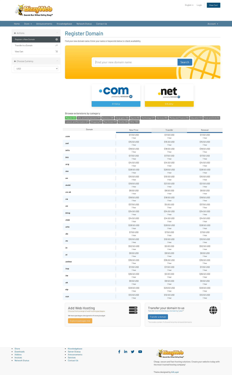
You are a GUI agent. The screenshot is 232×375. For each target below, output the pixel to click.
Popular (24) (70, 118)
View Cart (213, 5)
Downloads (20, 351)
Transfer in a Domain (36, 45)
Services (72, 357)
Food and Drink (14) (211, 118)
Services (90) (162, 118)
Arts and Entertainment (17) (89, 118)
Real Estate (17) (110, 122)
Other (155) (134, 122)
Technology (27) (148, 118)
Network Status (84, 23)
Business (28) (107, 118)
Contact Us (101, 23)
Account (213, 23)
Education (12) (196, 118)
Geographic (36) (122, 118)
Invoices (18, 357)
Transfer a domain (158, 316)
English (189, 5)
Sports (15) (135, 118)
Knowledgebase (64, 23)
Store (28, 23)
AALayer (175, 372)
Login (199, 5)
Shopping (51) (96, 122)
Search (185, 62)
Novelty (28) (123, 122)
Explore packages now (80, 320)
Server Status (74, 351)
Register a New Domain (36, 39)
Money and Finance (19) (179, 118)
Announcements (44, 23)
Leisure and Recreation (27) (77, 122)
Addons (18, 354)
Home (17, 23)
